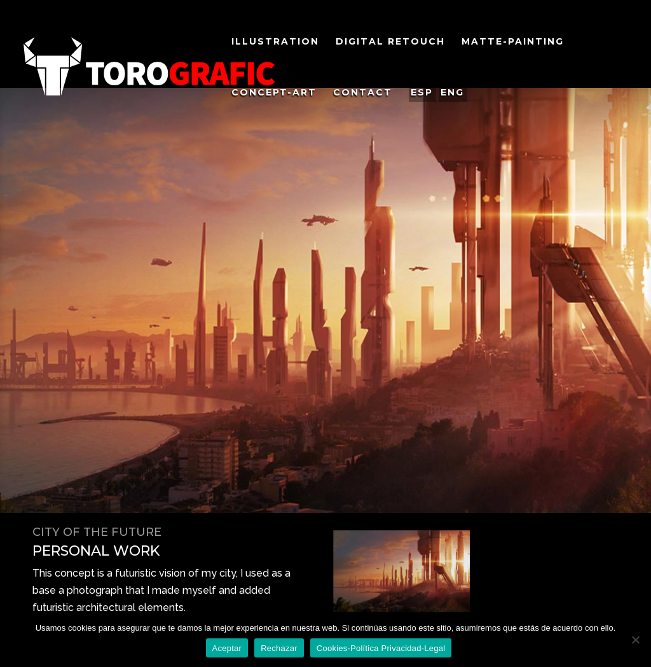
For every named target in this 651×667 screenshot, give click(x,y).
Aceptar (227, 648)
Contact (362, 93)
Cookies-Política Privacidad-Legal (381, 648)
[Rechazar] (635, 639)
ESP (422, 92)
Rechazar (279, 648)
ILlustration (275, 42)
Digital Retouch (390, 42)
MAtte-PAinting (513, 42)
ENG (452, 92)
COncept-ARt (274, 93)
